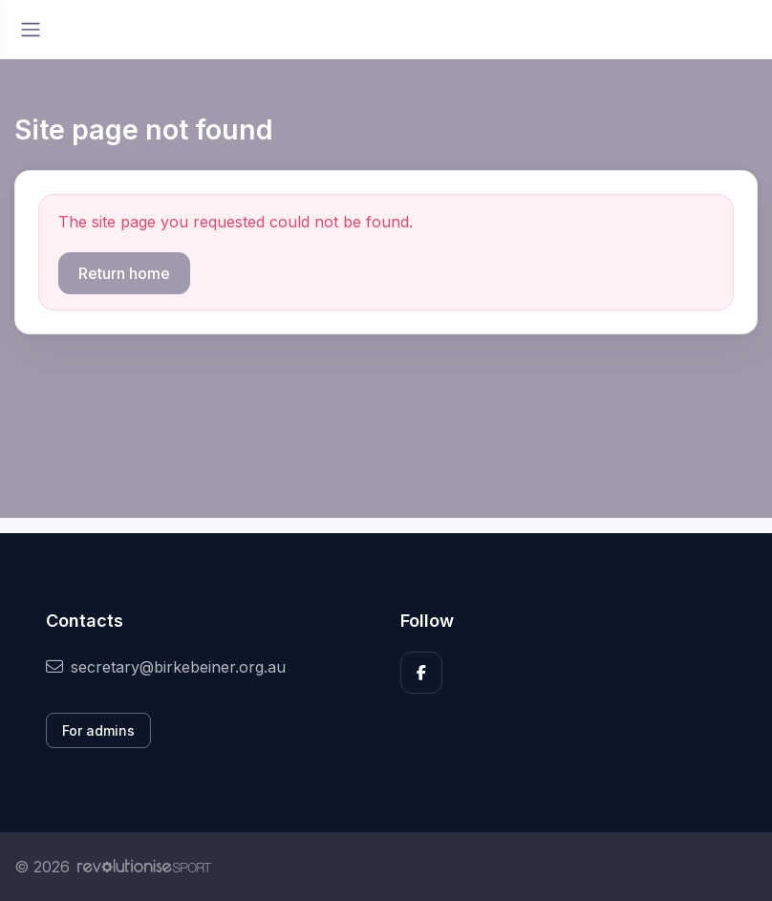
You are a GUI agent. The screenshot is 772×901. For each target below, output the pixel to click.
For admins (98, 730)
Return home (124, 273)
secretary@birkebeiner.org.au (166, 666)
